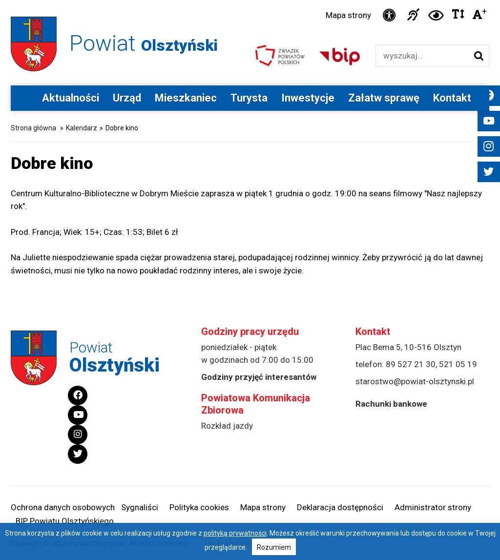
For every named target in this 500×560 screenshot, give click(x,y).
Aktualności (70, 98)
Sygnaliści (139, 507)
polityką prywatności (235, 533)
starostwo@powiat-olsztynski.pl (414, 381)
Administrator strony (433, 507)
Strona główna (33, 128)
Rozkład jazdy (227, 426)
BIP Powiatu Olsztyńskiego (65, 521)
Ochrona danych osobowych (63, 507)
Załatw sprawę (383, 98)
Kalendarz (81, 128)
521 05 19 (458, 364)
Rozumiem (274, 547)
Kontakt (452, 98)
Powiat (143, 43)
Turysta (249, 98)
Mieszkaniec (186, 98)
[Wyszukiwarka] (422, 56)
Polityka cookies (199, 507)
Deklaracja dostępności (340, 507)
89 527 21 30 (411, 364)
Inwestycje (307, 98)
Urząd (127, 98)
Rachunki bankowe (391, 404)
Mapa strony (348, 15)
